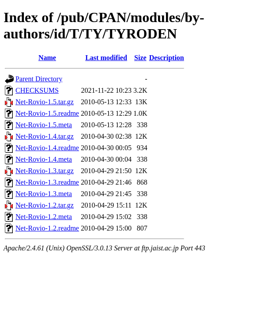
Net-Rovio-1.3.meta (43, 193)
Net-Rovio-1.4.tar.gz (44, 136)
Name (47, 57)
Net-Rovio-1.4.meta (43, 159)
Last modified (106, 57)
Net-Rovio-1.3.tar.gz (44, 170)
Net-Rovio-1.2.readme (47, 228)
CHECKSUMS (37, 90)
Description (166, 57)
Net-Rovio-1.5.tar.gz (44, 102)
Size (140, 57)
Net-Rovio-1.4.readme (47, 147)
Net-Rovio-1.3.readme (47, 182)
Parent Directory (38, 79)
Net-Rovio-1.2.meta (43, 216)
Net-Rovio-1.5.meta (43, 125)
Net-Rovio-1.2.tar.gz (44, 205)
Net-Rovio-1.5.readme (47, 113)
